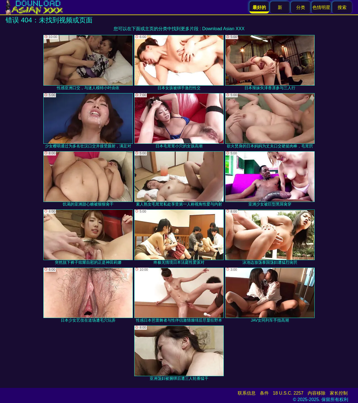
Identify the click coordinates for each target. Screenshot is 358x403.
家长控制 (339, 393)
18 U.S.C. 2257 (288, 393)
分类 (300, 7)
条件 (264, 393)
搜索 (342, 7)
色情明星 (321, 7)
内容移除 (317, 393)
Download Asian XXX (223, 28)
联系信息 (247, 393)
